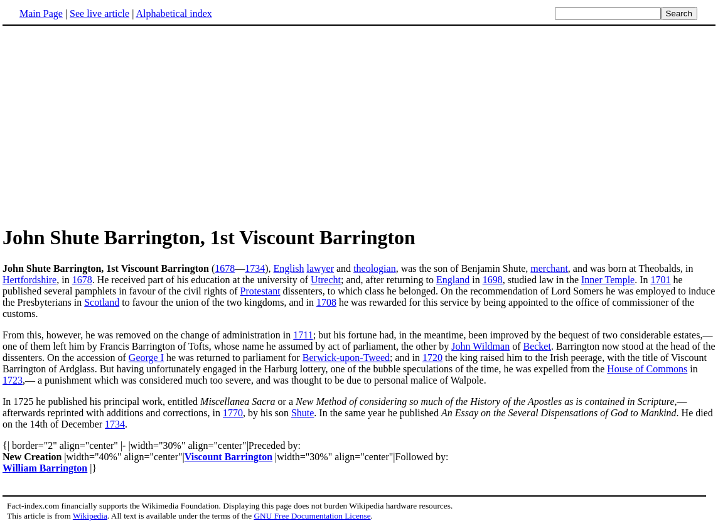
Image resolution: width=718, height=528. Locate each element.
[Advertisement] (108, 125)
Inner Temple (608, 279)
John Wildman (480, 346)
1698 (493, 279)
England (452, 279)
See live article (99, 13)
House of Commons (647, 369)
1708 (326, 302)
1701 (661, 279)
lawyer (320, 268)
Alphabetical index (174, 13)
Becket (536, 346)
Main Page (41, 13)
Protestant (260, 291)
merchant (549, 268)
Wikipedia (90, 515)
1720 (432, 357)
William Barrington (45, 468)
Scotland (101, 302)
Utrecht (326, 279)
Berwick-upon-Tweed (346, 357)
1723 (13, 380)
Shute (302, 412)
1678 (225, 268)
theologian (374, 268)
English (289, 268)
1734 (255, 268)
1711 (303, 335)
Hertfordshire (29, 279)
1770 (233, 412)
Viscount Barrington (228, 456)
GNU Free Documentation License (312, 515)
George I (146, 357)
